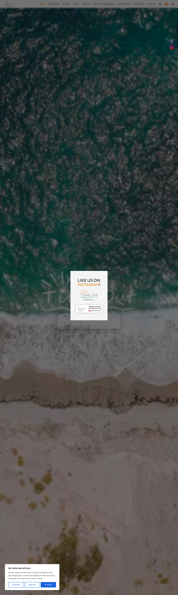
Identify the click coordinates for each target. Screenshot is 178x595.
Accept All (48, 584)
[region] (32, 577)
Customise (16, 584)
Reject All (32, 584)
